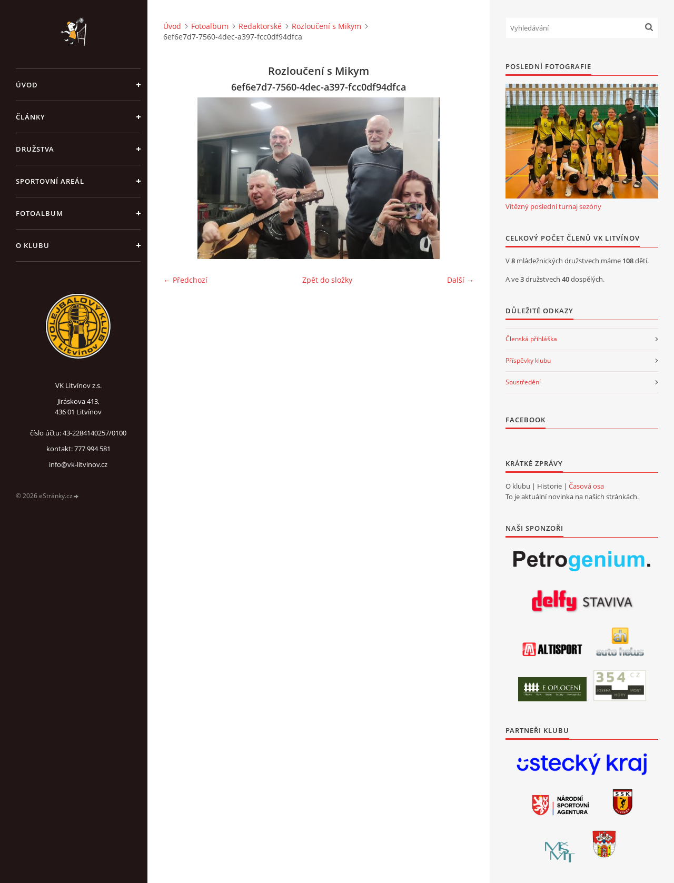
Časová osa (586, 486)
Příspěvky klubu (528, 360)
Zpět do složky (327, 280)
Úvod (27, 85)
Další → (460, 280)
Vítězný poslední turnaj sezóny (553, 206)
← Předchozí (185, 280)
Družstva (35, 149)
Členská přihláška (531, 338)
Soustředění (523, 382)
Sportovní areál (50, 181)
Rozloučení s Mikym (326, 26)
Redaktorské (260, 26)
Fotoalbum (39, 213)
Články (30, 117)
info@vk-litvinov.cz (78, 464)
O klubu (32, 245)
